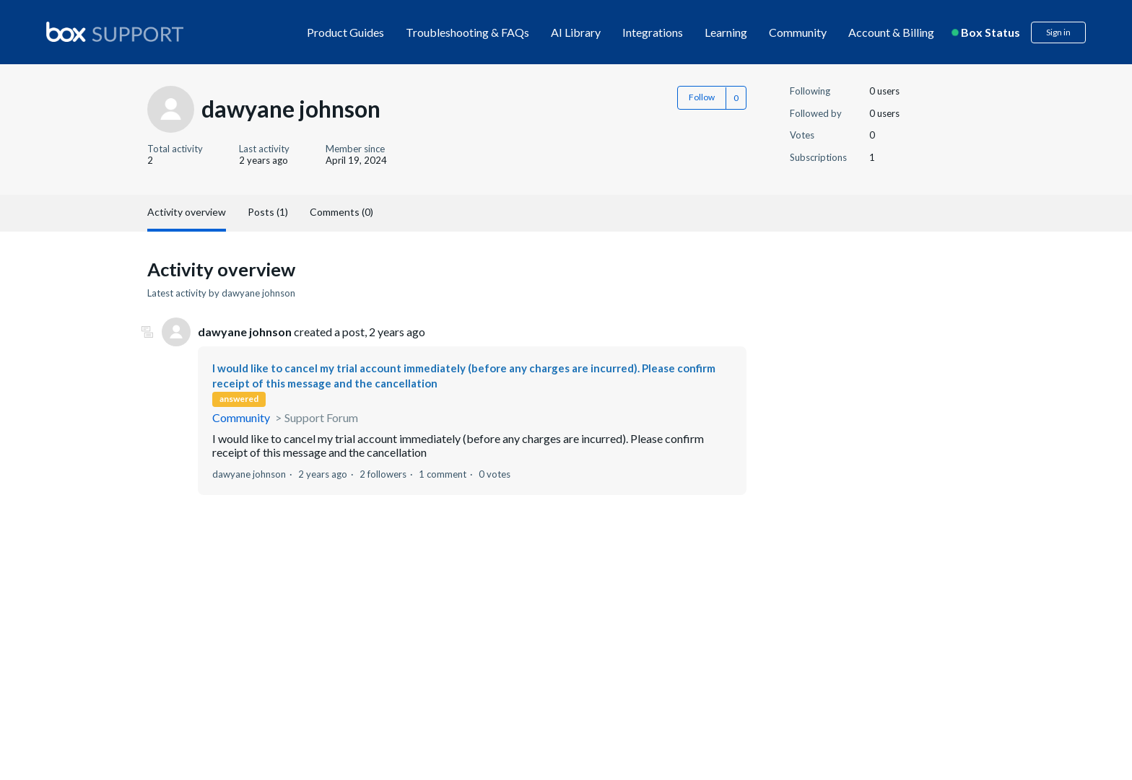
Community (798, 32)
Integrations (652, 32)
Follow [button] (702, 97)
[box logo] (114, 32)
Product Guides (345, 32)
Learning (726, 32)
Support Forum (321, 417)
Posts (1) (268, 212)
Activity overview (186, 212)
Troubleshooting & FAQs (467, 32)
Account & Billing (891, 32)
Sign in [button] (1058, 32)
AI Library (576, 32)
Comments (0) (341, 212)
